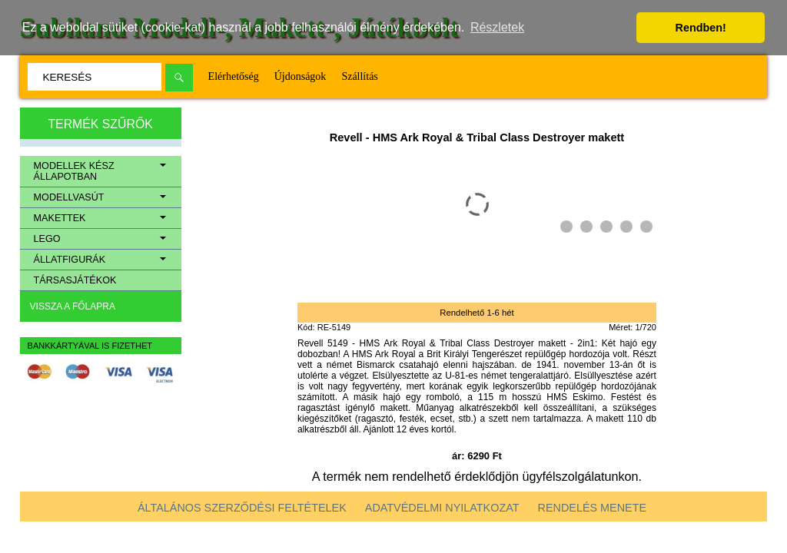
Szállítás (359, 76)
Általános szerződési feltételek (242, 508)
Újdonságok (300, 76)
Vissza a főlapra (72, 306)
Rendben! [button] (701, 28)
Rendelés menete (592, 508)
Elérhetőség (233, 76)
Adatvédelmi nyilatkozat (442, 508)
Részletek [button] (497, 27)
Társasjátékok (75, 280)
